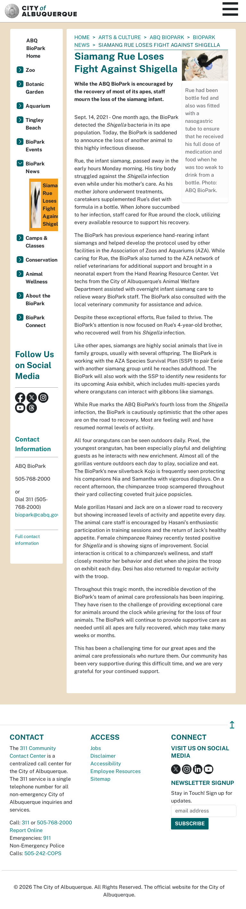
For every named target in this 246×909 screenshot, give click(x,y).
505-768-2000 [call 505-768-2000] (54, 823)
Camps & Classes (37, 242)
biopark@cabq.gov (37, 515)
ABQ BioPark (167, 37)
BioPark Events (35, 146)
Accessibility (105, 764)
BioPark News (35, 167)
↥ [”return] (232, 725)
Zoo (30, 70)
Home (82, 37)
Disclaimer (103, 756)
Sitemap (100, 779)
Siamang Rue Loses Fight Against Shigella (44, 205)
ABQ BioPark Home (35, 48)
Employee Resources (115, 771)
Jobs (95, 748)
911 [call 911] (47, 838)
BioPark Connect (36, 321)
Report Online (26, 830)
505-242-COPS (43, 853)
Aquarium (38, 106)
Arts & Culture (119, 37)
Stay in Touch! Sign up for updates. (201, 797)
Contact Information (33, 444)
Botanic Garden (35, 88)
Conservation (41, 260)
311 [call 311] (25, 823)
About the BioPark (38, 300)
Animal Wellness (36, 278)
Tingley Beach (35, 124)
